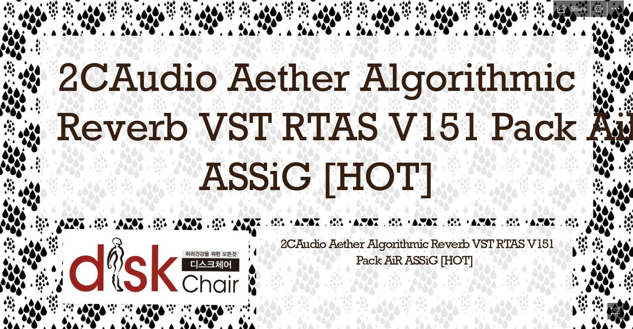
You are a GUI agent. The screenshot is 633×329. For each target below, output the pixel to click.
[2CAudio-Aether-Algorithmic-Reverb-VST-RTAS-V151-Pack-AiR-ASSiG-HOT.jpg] (155, 266)
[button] (571, 8)
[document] (316, 164)
